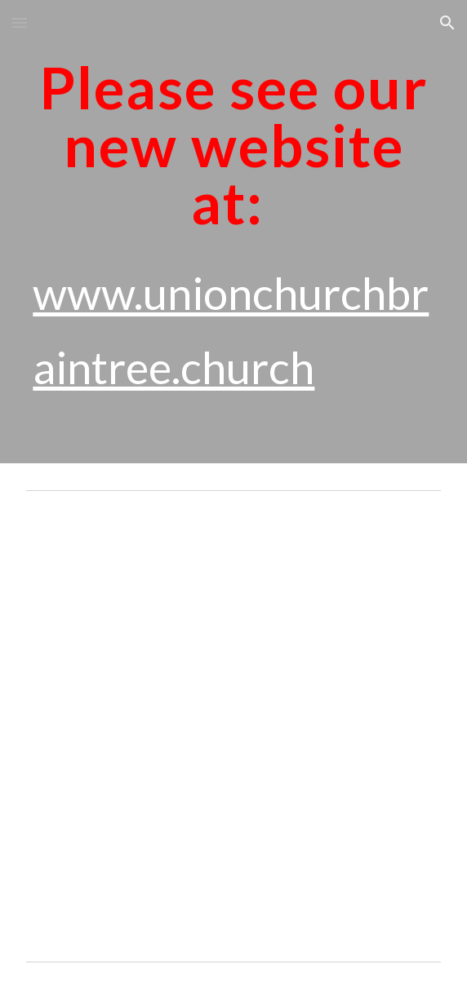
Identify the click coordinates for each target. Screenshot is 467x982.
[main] (233, 231)
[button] (19, 22)
